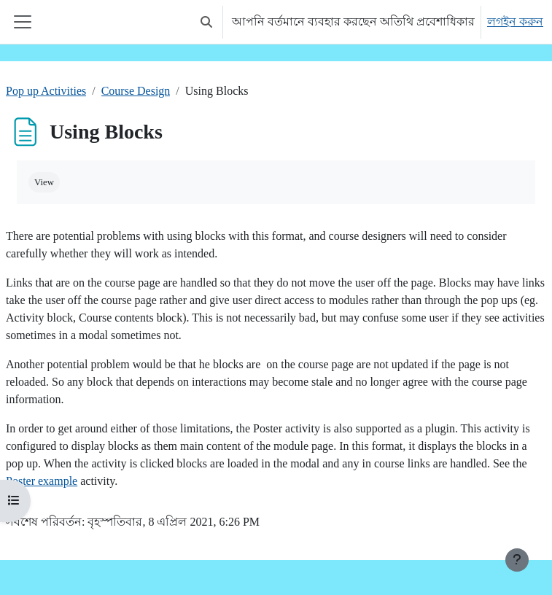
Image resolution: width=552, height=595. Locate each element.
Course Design (136, 91)
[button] (206, 22)
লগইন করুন (515, 21)
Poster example (41, 481)
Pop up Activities (46, 91)
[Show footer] (517, 560)
